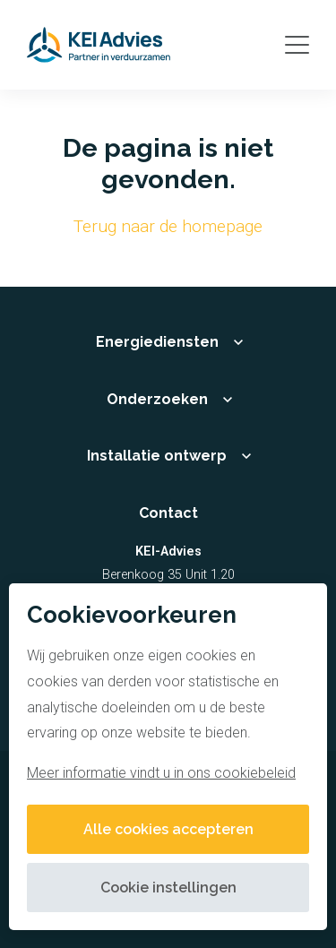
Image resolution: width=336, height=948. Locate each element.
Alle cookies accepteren (168, 829)
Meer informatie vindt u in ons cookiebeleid (161, 772)
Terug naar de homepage (168, 226)
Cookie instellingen (168, 887)
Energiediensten (157, 341)
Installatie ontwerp (157, 455)
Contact (168, 512)
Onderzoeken (157, 399)
